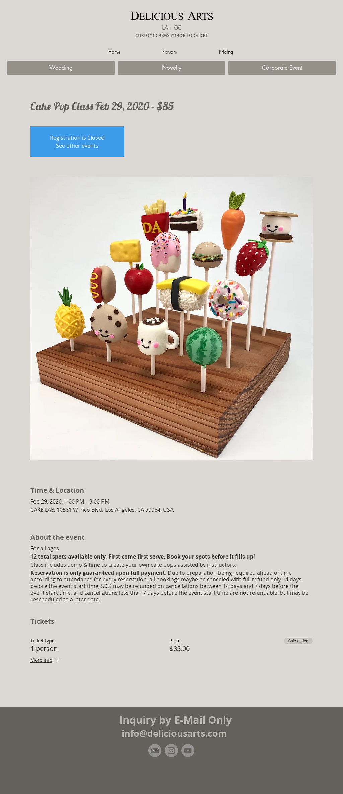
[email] (154, 750)
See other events (77, 145)
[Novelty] (171, 68)
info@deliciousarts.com (174, 733)
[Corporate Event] (282, 68)
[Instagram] (171, 750)
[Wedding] (61, 68)
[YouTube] (187, 750)
